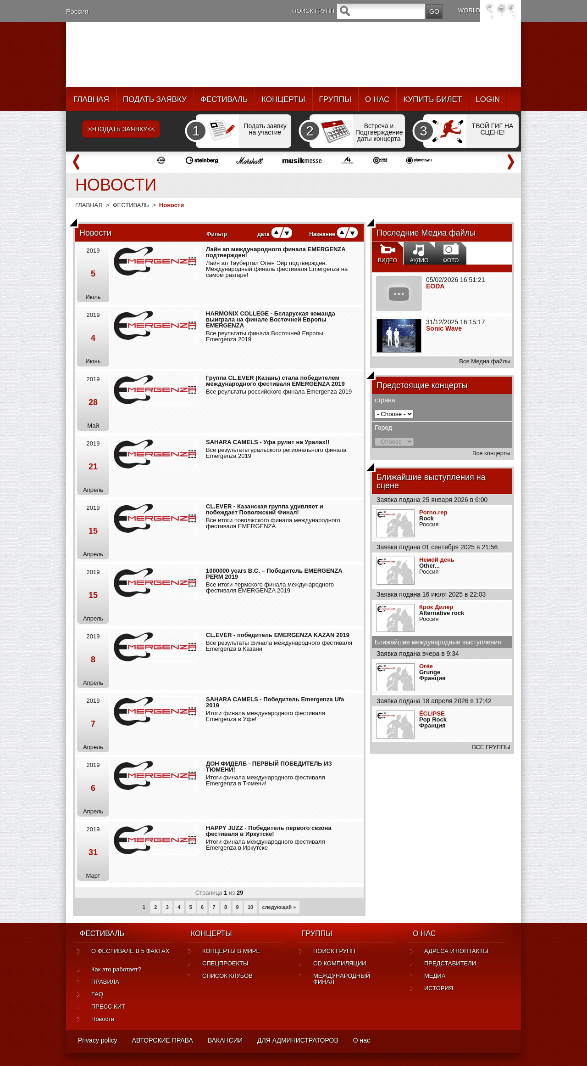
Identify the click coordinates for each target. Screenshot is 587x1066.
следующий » (279, 907)
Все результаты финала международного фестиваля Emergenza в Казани (279, 645)
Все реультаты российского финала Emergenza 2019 (279, 391)
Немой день (436, 559)
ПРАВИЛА (105, 981)
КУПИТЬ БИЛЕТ (432, 99)
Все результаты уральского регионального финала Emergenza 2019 (276, 452)
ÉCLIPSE (432, 713)
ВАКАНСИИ (225, 1040)
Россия (77, 11)
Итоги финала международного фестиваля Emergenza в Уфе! (265, 716)
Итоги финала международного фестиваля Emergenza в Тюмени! (265, 780)
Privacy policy (97, 1040)
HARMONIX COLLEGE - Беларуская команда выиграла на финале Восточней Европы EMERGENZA (270, 319)
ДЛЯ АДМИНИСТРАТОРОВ (297, 1040)
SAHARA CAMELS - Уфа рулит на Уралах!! (267, 442)
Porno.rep (433, 512)
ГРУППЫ (335, 99)
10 (250, 907)
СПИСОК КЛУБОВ (227, 975)
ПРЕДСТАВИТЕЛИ (450, 963)
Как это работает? (116, 969)
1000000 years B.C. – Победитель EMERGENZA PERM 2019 (274, 573)
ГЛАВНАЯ (91, 99)
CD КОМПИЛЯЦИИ (339, 963)
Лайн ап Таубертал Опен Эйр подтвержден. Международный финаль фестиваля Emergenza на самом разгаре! (277, 268)
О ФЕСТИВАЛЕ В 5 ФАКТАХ (130, 954)
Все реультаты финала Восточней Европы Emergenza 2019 (264, 336)
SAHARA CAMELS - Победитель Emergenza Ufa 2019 (275, 702)
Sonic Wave (444, 328)
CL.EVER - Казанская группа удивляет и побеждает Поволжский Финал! (264, 509)
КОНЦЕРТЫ (283, 99)
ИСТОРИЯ (438, 988)
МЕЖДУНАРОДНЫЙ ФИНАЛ (341, 978)
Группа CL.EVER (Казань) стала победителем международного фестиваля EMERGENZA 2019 (275, 380)
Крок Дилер (436, 607)
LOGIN (488, 99)
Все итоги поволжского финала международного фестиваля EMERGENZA (273, 523)
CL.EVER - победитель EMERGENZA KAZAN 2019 (277, 635)
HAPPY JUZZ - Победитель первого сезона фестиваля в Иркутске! (269, 830)
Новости (102, 1018)
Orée (426, 666)
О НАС (377, 99)
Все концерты (491, 453)
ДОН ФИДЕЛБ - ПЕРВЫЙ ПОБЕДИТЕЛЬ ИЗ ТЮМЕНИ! (269, 766)
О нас (361, 1040)
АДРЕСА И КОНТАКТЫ (456, 951)
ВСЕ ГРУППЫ (491, 747)
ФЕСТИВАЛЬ (224, 99)
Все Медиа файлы (484, 361)
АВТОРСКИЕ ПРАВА (162, 1040)
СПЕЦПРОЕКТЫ (225, 963)
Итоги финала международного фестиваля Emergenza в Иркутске (265, 844)
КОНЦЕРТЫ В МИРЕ (231, 951)
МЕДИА (434, 975)
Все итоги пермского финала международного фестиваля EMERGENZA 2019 (270, 587)
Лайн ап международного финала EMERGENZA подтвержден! (275, 252)
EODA (435, 286)
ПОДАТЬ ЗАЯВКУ (155, 99)
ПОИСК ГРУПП (334, 951)
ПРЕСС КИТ (108, 1006)
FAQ (97, 994)
